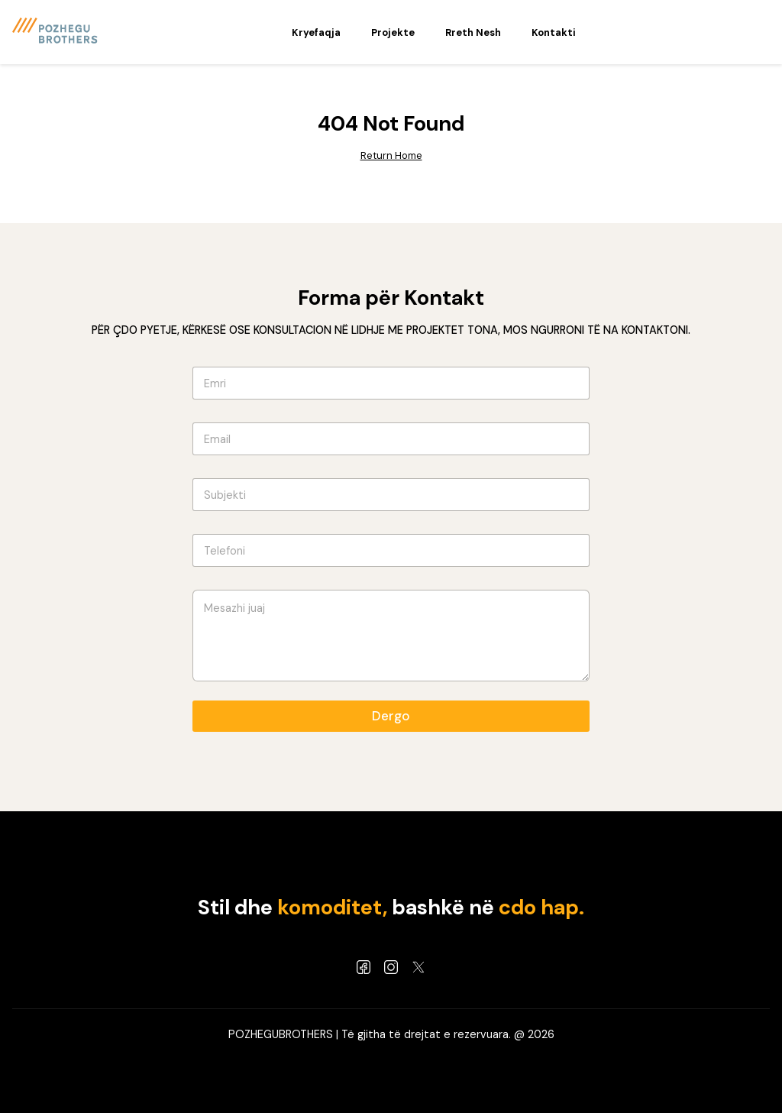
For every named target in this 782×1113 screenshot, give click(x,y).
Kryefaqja (316, 32)
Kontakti (554, 32)
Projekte (393, 32)
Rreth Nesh (473, 32)
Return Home (391, 155)
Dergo (391, 715)
